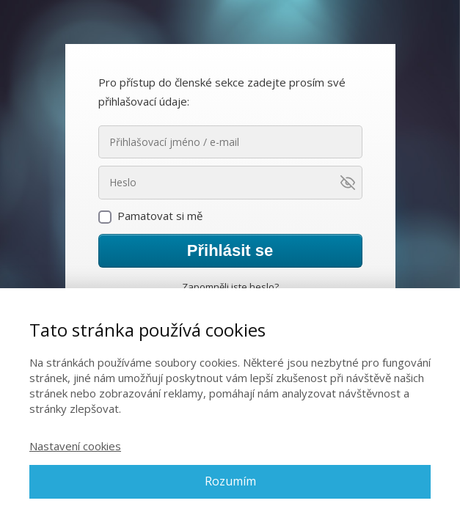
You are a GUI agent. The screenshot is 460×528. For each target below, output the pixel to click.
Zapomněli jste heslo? (230, 286)
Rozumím (230, 481)
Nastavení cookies (75, 446)
